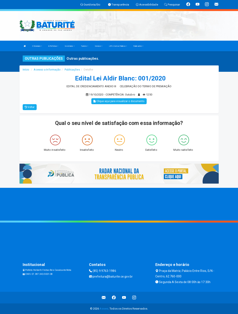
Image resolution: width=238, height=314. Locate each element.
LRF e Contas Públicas (118, 46)
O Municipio (37, 46)
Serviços (99, 46)
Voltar (30, 107)
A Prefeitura (53, 46)
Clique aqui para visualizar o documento (118, 101)
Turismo (84, 46)
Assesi (104, 308)
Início (26, 69)
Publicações (138, 46)
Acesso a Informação (47, 69)
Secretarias (69, 46)
